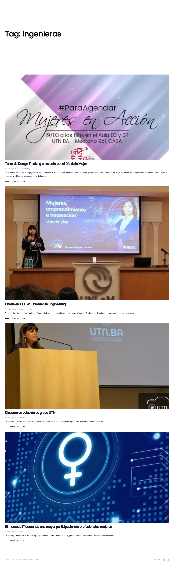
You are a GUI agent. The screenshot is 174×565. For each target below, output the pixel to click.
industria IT (22, 531)
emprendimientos (24, 309)
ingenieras (21, 417)
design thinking (23, 168)
